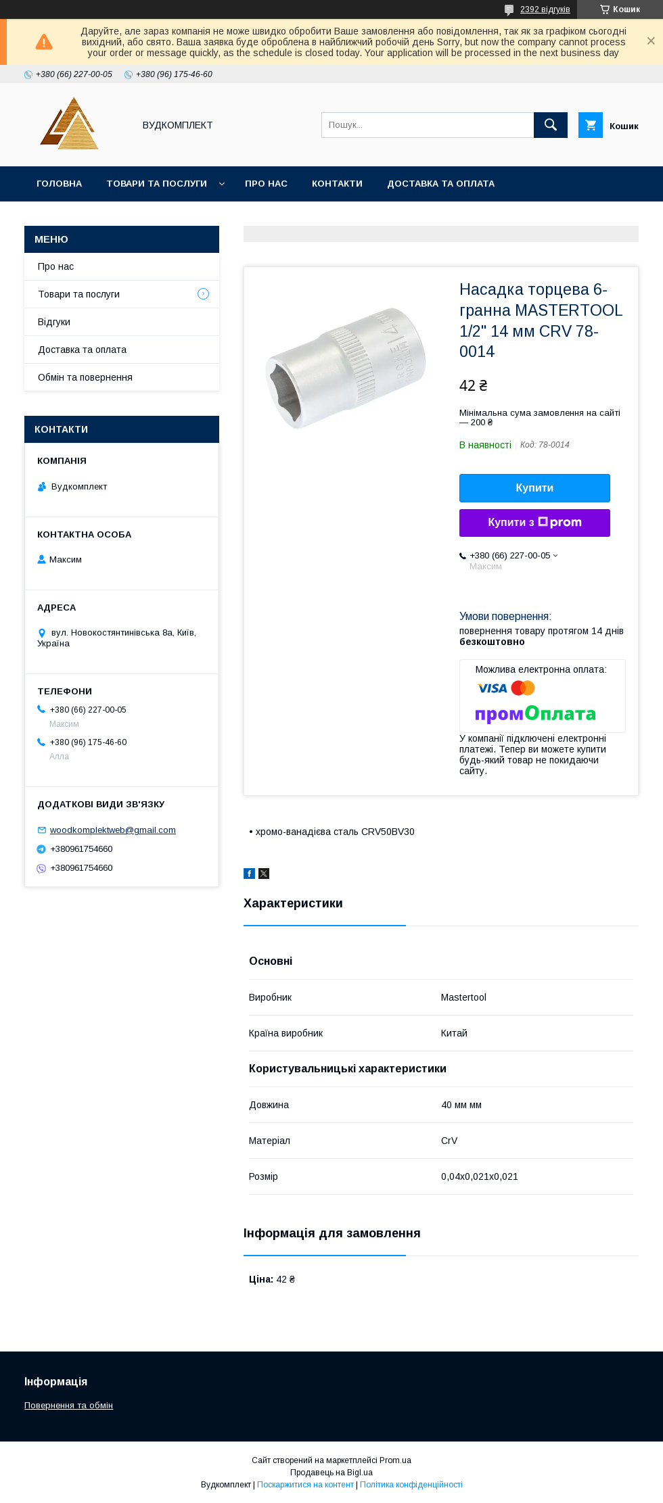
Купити (535, 488)
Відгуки (54, 321)
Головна (59, 183)
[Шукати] (551, 125)
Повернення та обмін (68, 1405)
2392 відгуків (545, 9)
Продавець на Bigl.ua (331, 1472)
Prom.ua (395, 1460)
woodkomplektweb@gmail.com (113, 830)
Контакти (337, 183)
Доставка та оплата (441, 183)
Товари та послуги (156, 183)
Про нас (266, 183)
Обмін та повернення (85, 377)
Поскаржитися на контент (305, 1484)
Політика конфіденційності (411, 1484)
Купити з (534, 523)
